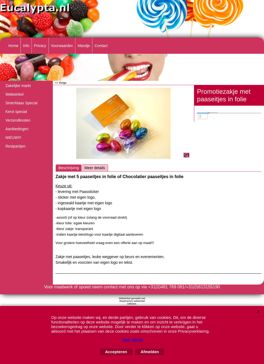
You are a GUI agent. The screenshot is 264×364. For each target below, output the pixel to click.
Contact (101, 46)
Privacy (40, 46)
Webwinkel (14, 94)
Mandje (84, 46)
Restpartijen (15, 146)
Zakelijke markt (18, 86)
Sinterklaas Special (21, 103)
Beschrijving (68, 168)
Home (13, 46)
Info (26, 46)
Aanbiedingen (17, 129)
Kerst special (16, 111)
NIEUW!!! (13, 137)
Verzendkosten (17, 120)
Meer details (94, 168)
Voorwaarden (62, 46)
